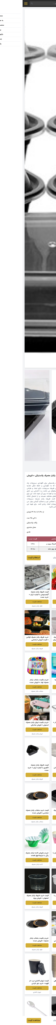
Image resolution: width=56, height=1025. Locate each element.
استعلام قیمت (11, 557)
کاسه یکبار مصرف (14, 864)
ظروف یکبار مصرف (41, 606)
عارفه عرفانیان (36, 557)
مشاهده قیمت (41, 602)
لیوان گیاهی (41, 992)
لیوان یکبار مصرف (41, 691)
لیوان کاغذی (14, 992)
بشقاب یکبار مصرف (15, 691)
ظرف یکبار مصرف (14, 606)
